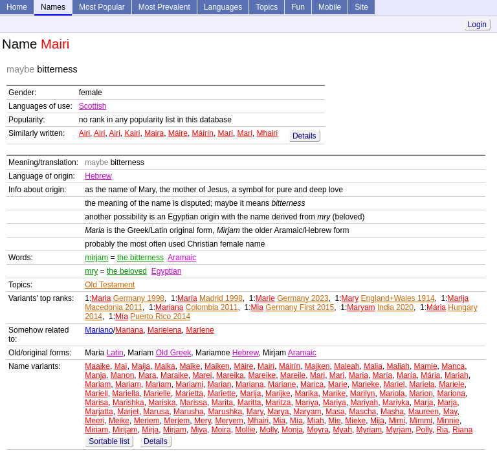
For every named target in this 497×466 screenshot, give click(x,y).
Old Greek (174, 352)
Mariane (282, 384)
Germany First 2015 (299, 307)
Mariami (189, 384)
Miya (199, 429)
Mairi (266, 366)
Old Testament (110, 284)
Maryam (361, 307)
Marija (458, 298)
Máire (178, 133)
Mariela (421, 384)
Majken (317, 366)
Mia (256, 307)
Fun (298, 7)
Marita (222, 402)
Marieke (365, 384)
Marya (278, 411)
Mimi (397, 420)
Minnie (448, 420)
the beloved (127, 271)
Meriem (147, 420)
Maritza (278, 402)
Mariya (306, 402)
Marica (312, 384)
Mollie (245, 429)
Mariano (99, 330)
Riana (462, 429)
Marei (202, 375)
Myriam (369, 429)
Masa (335, 411)
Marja (424, 402)
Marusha (188, 411)
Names (53, 7)
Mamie (425, 366)
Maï (121, 366)
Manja (95, 375)
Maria (101, 298)
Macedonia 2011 (113, 307)
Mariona (451, 393)
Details (304, 135)
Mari (225, 133)
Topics (267, 7)
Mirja (150, 429)
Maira (154, 133)
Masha (392, 411)
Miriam (96, 429)
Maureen (423, 411)
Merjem (177, 420)
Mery (202, 420)
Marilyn (362, 393)
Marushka (225, 411)
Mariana (169, 307)
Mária (436, 307)
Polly (424, 429)
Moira (221, 429)
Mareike (262, 375)
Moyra (318, 429)
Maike (189, 366)
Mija (377, 420)
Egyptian (166, 271)
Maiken (217, 366)
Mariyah (364, 402)
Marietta (189, 393)
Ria (442, 429)
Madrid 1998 (221, 298)
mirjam (96, 257)
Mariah (457, 375)
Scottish (93, 106)
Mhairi (267, 133)
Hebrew (98, 176)
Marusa (156, 411)
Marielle (157, 393)
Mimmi (421, 420)
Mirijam (125, 429)
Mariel (394, 384)
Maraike (174, 375)
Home (16, 7)
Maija (140, 366)
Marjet (127, 411)
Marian (220, 384)
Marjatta (99, 411)
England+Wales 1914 (398, 298)
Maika (165, 366)
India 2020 (395, 307)
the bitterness (140, 257)
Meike (119, 420)
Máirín (203, 133)
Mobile (329, 7)
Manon (123, 375)
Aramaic (182, 257)
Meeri (94, 420)
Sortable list (109, 441)
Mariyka (396, 402)
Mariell (96, 393)
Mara (147, 375)
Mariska (161, 402)
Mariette (222, 393)
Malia (373, 366)
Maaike (97, 366)
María (187, 298)
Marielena (165, 330)
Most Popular (102, 7)
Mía (121, 316)
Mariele (451, 384)
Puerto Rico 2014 (160, 316)
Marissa (193, 402)
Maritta (249, 402)
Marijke (278, 393)
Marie (265, 298)
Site (361, 7)
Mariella (125, 393)
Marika (306, 393)
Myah (342, 429)
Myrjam (399, 429)
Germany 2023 (302, 298)
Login (477, 24)
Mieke (355, 420)
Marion (421, 393)
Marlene (200, 330)
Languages (223, 7)
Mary (350, 298)
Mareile (292, 375)
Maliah (398, 366)
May (450, 411)
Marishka (128, 402)
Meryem (229, 420)
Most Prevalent (164, 7)
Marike (334, 393)
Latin (115, 352)
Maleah (346, 366)
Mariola (391, 393)
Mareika (230, 375)
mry (91, 271)
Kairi (132, 133)
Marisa (96, 402)
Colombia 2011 (212, 307)
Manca (453, 366)
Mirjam (174, 429)
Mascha (362, 411)
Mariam (98, 384)
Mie (334, 420)
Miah (315, 420)
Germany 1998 (138, 298)
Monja (292, 429)
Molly (268, 429)
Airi (84, 133)
